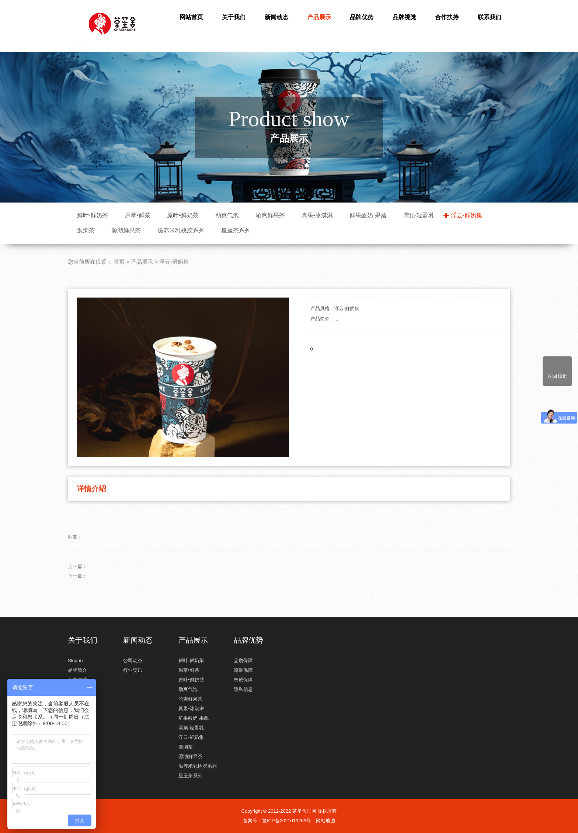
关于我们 (234, 17)
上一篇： (77, 594)
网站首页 (191, 17)
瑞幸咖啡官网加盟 (112, 28)
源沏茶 (86, 230)
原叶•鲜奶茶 (183, 215)
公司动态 (132, 660)
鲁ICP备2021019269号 (286, 820)
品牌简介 (77, 670)
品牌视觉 (404, 17)
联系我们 (489, 17)
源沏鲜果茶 (126, 230)
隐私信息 (243, 689)
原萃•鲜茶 (137, 215)
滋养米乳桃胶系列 (181, 230)
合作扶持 (447, 17)
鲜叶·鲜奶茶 (92, 215)
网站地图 (325, 820)
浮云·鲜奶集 (466, 215)
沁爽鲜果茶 (270, 215)
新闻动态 (276, 17)
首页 (119, 290)
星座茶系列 (236, 230)
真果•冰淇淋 (317, 215)
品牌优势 (361, 17)
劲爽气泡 (227, 215)
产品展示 (319, 17)
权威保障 (243, 679)
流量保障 (243, 670)
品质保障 (243, 660)
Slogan (75, 660)
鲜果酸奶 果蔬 (367, 215)
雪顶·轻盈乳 (418, 215)
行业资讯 (132, 670)
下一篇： (77, 604)
